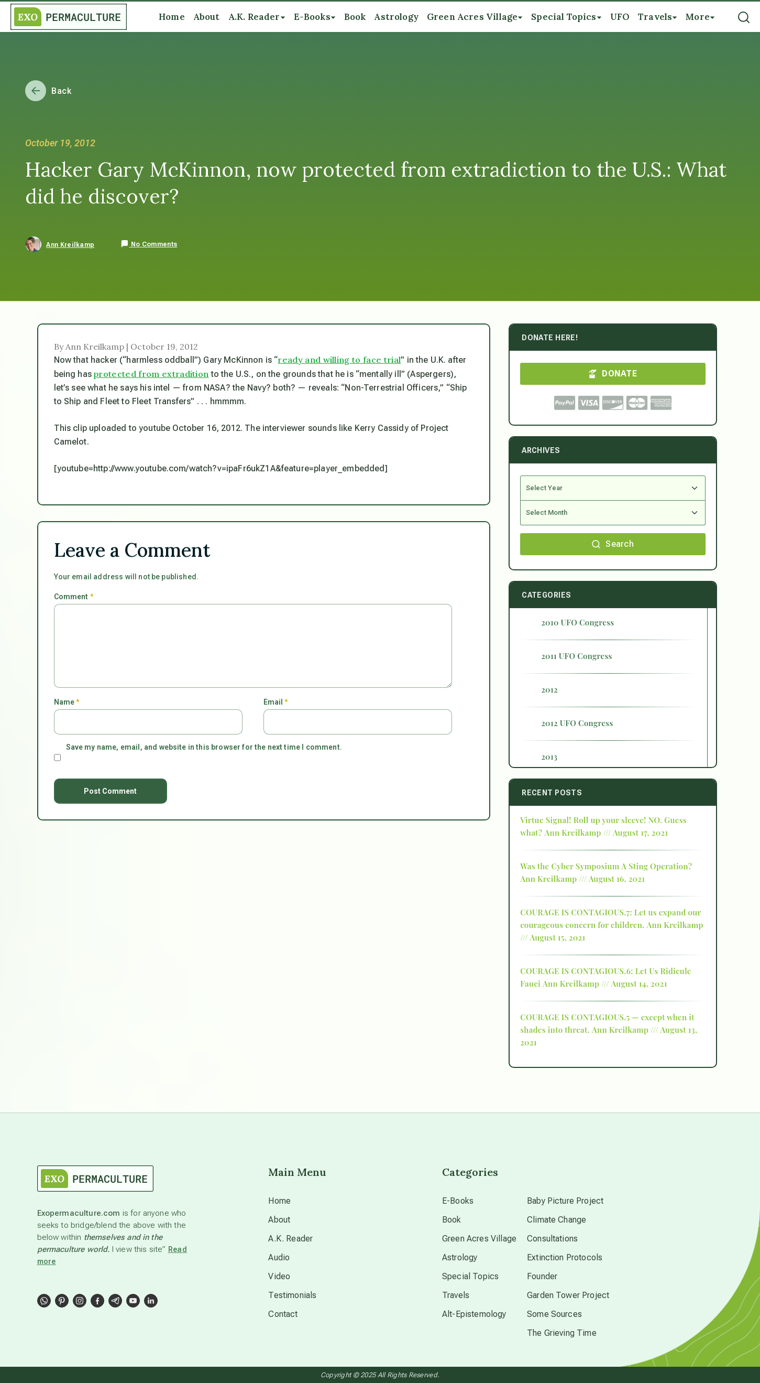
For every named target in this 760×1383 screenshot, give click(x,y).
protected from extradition (151, 374)
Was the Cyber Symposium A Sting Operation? (606, 866)
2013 (549, 756)
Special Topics (470, 1276)
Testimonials (292, 1295)
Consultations (552, 1239)
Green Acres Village (479, 1239)
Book (451, 1220)
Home (279, 1201)
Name (67, 702)
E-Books (457, 1201)
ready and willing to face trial (339, 359)
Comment (73, 596)
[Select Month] (613, 513)
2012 (549, 689)
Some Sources (554, 1314)
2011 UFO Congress (576, 656)
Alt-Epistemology (474, 1314)
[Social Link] (44, 1301)
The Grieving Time (562, 1333)
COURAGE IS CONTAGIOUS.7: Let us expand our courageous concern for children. (610, 918)
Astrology (459, 1257)
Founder (542, 1276)
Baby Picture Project (565, 1201)
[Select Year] (613, 488)
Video (279, 1276)
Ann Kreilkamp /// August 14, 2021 (605, 983)
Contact (283, 1314)
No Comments (148, 244)
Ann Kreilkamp (70, 244)
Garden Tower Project (568, 1295)
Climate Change (556, 1220)
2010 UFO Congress (577, 622)
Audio (279, 1257)
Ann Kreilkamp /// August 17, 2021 (606, 832)
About (279, 1220)
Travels (455, 1295)
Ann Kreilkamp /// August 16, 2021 (582, 878)
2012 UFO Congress (577, 723)
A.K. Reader (290, 1239)
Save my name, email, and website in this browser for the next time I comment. (204, 747)
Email (275, 702)
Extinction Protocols (564, 1257)
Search (613, 544)
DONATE (613, 374)
